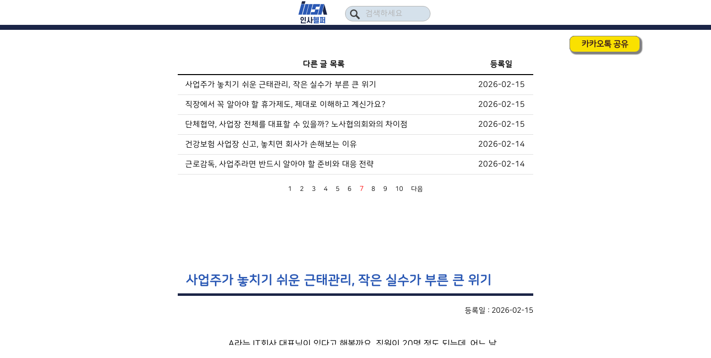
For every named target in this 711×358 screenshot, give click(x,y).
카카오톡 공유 (604, 44)
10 (399, 188)
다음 (417, 188)
